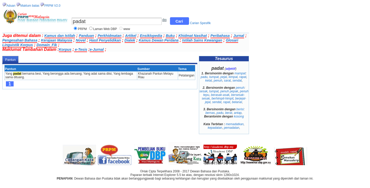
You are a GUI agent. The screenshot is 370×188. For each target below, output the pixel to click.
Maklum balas (29, 5)
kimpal (233, 77)
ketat (208, 80)
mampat (240, 73)
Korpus (65, 49)
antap (238, 113)
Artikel (130, 36)
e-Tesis (80, 49)
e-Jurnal (97, 49)
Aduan (10, 5)
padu (204, 77)
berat (228, 113)
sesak (203, 91)
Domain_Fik (46, 45)
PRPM (82, 29)
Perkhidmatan (110, 36)
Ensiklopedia (151, 36)
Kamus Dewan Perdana (159, 40)
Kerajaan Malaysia (56, 40)
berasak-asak (220, 95)
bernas (210, 113)
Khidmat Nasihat (192, 36)
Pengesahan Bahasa (19, 40)
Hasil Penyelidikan (105, 40)
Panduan (86, 36)
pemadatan (231, 128)
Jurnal (238, 36)
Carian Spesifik (200, 23)
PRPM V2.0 (52, 5)
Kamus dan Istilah (59, 36)
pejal (223, 77)
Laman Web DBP (105, 29)
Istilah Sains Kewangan (202, 40)
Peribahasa (220, 36)
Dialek (130, 40)
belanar (237, 102)
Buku (170, 36)
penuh (218, 80)
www (126, 29)
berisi (240, 109)
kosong (239, 116)
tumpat (214, 77)
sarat (227, 80)
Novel (81, 40)
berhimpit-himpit (222, 98)
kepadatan (215, 128)
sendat (237, 80)
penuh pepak (229, 91)
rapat (242, 77)
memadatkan (235, 124)
